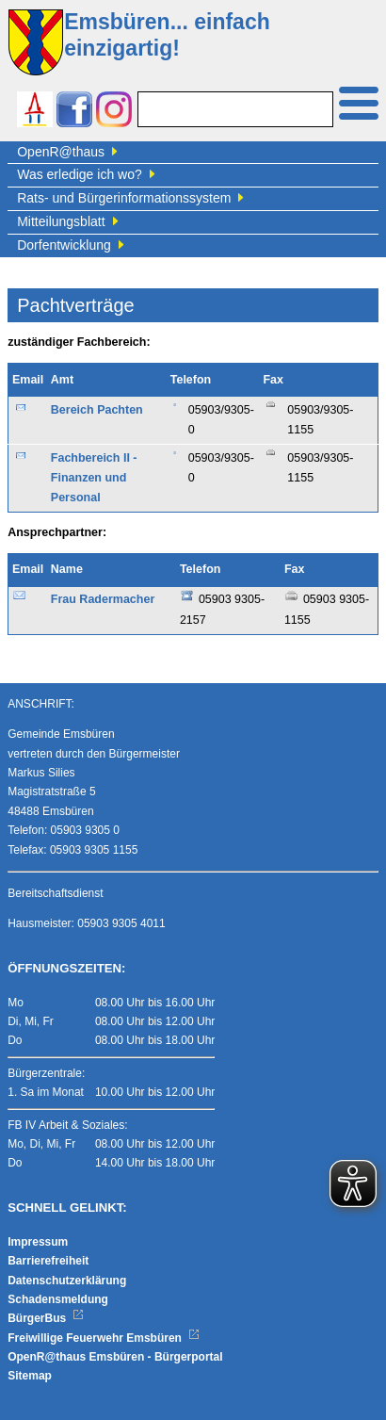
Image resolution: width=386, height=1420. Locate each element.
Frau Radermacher (102, 599)
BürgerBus (46, 1318)
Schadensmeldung (58, 1299)
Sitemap (30, 1375)
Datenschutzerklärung (67, 1280)
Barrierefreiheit (48, 1260)
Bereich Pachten (97, 409)
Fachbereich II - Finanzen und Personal (94, 478)
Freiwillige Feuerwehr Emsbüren (104, 1338)
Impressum (38, 1242)
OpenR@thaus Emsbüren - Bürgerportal (115, 1356)
